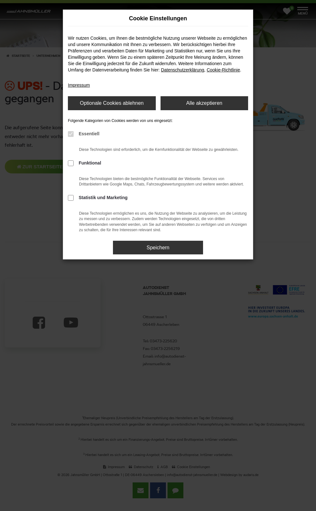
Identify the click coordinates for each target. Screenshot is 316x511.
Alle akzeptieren (204, 103)
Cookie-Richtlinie (223, 69)
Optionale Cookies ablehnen (112, 103)
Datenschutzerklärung (182, 69)
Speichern (158, 247)
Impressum (79, 85)
